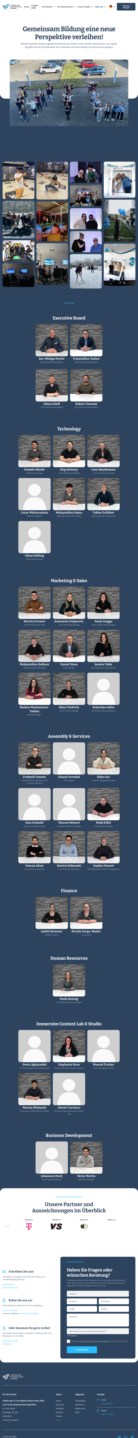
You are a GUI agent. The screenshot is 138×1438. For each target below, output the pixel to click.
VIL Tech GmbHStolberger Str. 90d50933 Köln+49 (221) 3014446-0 (23, 1410)
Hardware (60, 1408)
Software (59, 1412)
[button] (48, 6)
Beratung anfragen (126, 7)
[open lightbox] (18, 180)
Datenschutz (80, 1408)
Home (26, 7)
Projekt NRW (34, 6)
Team (58, 1420)
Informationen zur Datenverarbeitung (95, 1341)
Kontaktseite (80, 1400)
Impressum (79, 1404)
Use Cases (60, 1404)
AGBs (77, 1412)
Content (59, 1416)
